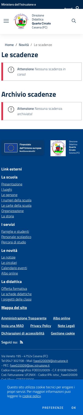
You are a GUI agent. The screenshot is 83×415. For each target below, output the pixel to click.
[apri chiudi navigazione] (6, 21)
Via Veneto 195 (11, 356)
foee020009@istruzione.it (50, 360)
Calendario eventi (14, 268)
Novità (24, 44)
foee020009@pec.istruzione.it (30, 365)
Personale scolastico (16, 236)
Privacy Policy (40, 325)
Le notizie (8, 257)
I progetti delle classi (16, 299)
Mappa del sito (14, 308)
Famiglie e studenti (15, 231)
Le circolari (9, 262)
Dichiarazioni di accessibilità (22, 333)
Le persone (9, 194)
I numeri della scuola (16, 200)
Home (9, 44)
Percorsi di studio (13, 242)
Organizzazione (12, 210)
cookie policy (31, 396)
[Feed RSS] (21, 342)
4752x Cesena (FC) (36, 356)
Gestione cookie (63, 333)
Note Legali (66, 325)
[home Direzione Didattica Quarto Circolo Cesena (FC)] (33, 21)
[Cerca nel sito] (73, 21)
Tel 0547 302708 (12, 360)
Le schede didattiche (16, 294)
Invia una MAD (12, 325)
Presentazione (11, 184)
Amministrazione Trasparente (23, 318)
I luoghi (6, 189)
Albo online (9, 273)
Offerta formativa (14, 288)
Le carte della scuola (16, 205)
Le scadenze (43, 44)
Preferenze (53, 407)
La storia (7, 216)
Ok (73, 407)
